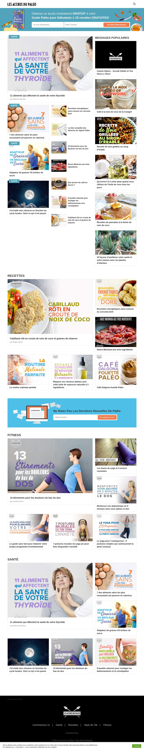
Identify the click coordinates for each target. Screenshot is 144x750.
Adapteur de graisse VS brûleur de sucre (26, 174)
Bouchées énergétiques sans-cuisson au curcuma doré (78, 111)
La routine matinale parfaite (22, 387)
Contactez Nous (72, 733)
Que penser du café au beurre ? (79, 185)
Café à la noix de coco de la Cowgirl (114, 112)
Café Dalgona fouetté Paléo (110, 387)
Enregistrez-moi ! (107, 417)
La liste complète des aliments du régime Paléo (78, 131)
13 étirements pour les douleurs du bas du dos (79, 149)
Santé (59, 725)
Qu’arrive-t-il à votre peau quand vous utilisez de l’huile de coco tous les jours (115, 184)
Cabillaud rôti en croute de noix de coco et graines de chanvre (79, 223)
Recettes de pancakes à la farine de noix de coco (114, 223)
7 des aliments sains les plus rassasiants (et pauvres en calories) (26, 136)
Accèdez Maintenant (116, 24)
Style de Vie (90, 725)
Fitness (107, 725)
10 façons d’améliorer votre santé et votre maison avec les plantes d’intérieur (114, 260)
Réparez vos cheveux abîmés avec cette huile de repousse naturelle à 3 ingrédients (70, 385)
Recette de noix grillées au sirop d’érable (112, 148)
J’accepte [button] (137, 746)
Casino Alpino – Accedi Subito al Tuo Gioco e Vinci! (115, 72)
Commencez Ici (41, 725)
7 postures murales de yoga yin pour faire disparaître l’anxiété (71, 545)
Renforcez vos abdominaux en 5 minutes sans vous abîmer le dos (113, 507)
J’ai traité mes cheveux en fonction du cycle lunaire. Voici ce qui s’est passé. (28, 212)
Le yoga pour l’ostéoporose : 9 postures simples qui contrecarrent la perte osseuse (115, 544)
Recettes (73, 725)
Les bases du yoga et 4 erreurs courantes (112, 469)
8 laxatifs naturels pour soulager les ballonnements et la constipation (79, 204)
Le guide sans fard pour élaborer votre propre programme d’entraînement (28, 545)
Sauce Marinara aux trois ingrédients (78, 167)
